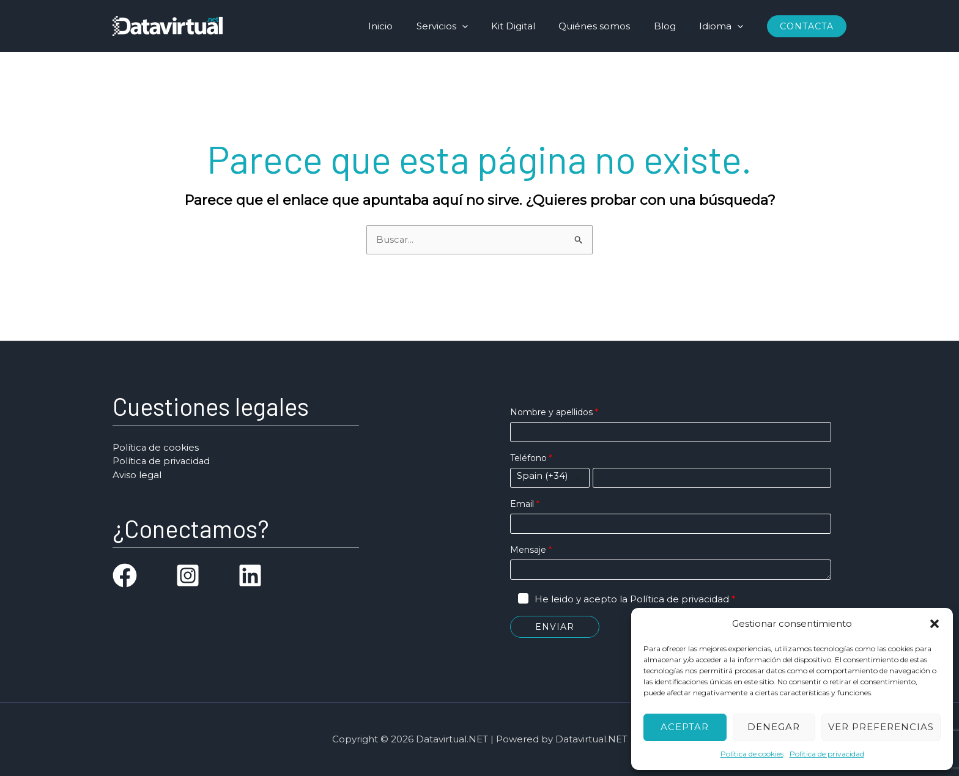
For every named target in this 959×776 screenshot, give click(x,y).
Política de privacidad (827, 753)
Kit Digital (531, 26)
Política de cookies (751, 753)
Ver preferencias (881, 727)
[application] (485, 26)
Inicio (408, 26)
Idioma (724, 26)
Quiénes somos (607, 26)
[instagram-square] (188, 575)
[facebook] (125, 575)
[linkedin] (250, 575)
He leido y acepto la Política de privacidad (632, 599)
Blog (672, 26)
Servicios (465, 26)
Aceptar (685, 727)
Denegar (773, 727)
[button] (934, 624)
